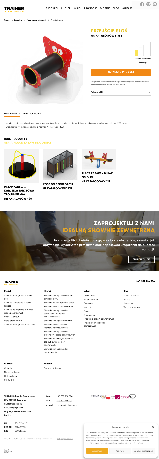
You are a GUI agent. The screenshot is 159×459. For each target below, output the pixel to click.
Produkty (52, 8)
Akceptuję (97, 451)
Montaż (87, 308)
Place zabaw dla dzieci (36, 21)
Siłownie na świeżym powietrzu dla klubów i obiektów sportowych (59, 342)
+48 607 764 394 (65, 396)
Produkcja (9, 380)
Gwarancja (89, 315)
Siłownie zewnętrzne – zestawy (19, 325)
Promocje (90, 8)
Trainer (7, 21)
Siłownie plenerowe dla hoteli (58, 307)
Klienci (65, 8)
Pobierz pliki (97, 92)
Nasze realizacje (12, 372)
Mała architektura (13, 321)
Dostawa (88, 304)
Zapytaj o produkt (121, 72)
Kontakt (127, 8)
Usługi (77, 8)
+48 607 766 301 (64, 401)
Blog (116, 8)
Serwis (87, 311)
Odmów (120, 451)
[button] (153, 427)
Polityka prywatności (65, 439)
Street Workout (11, 317)
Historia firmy (10, 376)
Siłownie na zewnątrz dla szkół (59, 303)
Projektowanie (91, 300)
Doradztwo (89, 296)
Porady (127, 300)
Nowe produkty (131, 296)
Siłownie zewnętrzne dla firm (58, 321)
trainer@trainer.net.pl (67, 406)
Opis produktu (12, 114)
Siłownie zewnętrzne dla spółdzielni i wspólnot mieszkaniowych (56, 314)
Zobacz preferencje (143, 451)
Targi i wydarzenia (133, 308)
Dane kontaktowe (52, 369)
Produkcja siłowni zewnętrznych (99, 319)
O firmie (105, 8)
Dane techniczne (32, 114)
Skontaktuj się (141, 260)
